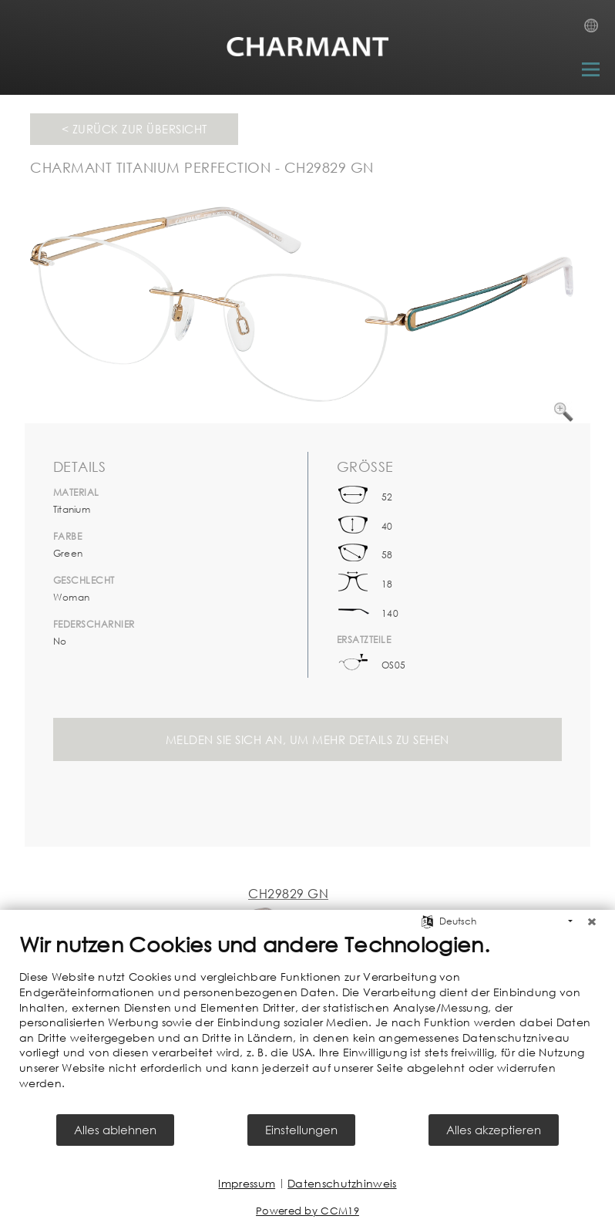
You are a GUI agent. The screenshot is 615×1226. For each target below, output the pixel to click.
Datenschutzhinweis (341, 1183)
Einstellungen (301, 1129)
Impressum (246, 1183)
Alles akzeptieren (493, 1129)
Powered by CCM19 (307, 1211)
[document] (307, 1021)
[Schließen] (591, 921)
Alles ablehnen (115, 1129)
